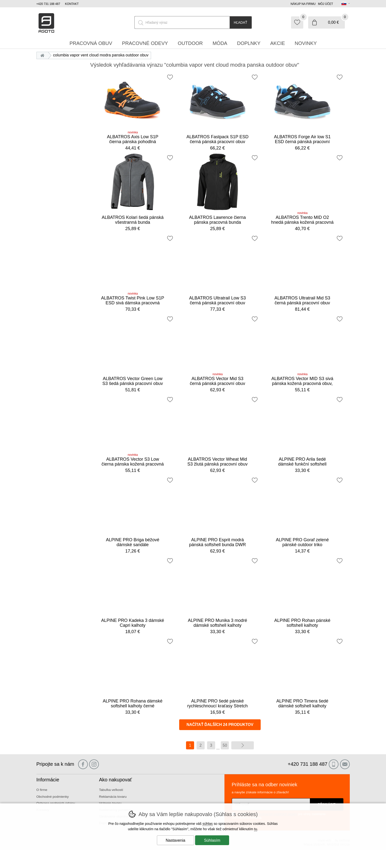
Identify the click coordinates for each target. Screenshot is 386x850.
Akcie (277, 43)
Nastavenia (175, 840)
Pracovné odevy (145, 43)
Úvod (43, 55)
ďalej (242, 745)
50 (225, 745)
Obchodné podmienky (52, 796)
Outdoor (190, 43)
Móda (219, 43)
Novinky (306, 43)
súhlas (207, 824)
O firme (41, 790)
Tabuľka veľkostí (111, 790)
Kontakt (72, 4)
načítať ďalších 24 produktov (220, 724)
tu (255, 829)
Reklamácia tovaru (113, 796)
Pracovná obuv (91, 43)
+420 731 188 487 (48, 4)
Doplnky (248, 43)
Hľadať (240, 22)
